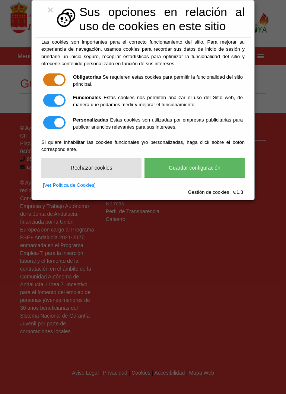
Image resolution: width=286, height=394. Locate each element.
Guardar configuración (194, 168)
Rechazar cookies (91, 168)
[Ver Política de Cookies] (69, 185)
